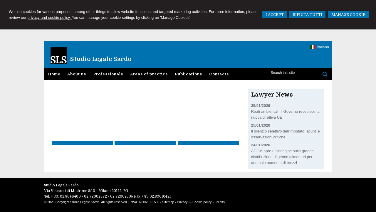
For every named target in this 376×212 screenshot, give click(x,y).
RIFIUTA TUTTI (307, 14)
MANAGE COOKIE (348, 14)
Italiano (319, 47)
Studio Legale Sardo (100, 59)
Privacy (182, 202)
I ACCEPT (275, 14)
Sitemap (168, 202)
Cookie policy (202, 202)
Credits (219, 202)
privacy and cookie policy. (50, 17)
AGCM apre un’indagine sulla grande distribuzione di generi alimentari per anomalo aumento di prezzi (282, 157)
